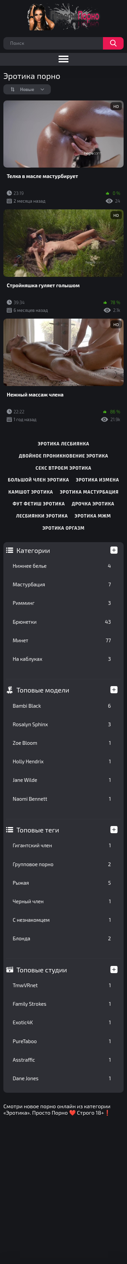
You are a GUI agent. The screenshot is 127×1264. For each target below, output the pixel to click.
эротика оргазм (63, 528)
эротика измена (97, 479)
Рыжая (62, 883)
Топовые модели (43, 690)
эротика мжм (93, 516)
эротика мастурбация (89, 492)
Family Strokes (62, 1004)
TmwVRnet (62, 985)
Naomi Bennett (62, 799)
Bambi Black (62, 706)
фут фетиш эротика (39, 503)
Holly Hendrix (62, 761)
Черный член (62, 901)
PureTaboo (62, 1041)
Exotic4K (62, 1022)
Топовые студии (42, 970)
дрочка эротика (93, 503)
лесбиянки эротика (42, 516)
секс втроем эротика (63, 468)
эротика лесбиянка (63, 443)
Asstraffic (62, 1060)
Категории (33, 550)
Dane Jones (62, 1078)
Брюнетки (62, 622)
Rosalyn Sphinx (62, 724)
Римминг (62, 603)
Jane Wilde (62, 780)
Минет (62, 640)
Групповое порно (62, 864)
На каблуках (62, 659)
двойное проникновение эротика (63, 456)
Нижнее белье (62, 566)
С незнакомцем (62, 920)
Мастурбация (62, 584)
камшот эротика (30, 492)
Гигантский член (62, 845)
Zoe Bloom (62, 743)
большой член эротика (38, 479)
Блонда (62, 938)
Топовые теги (38, 830)
